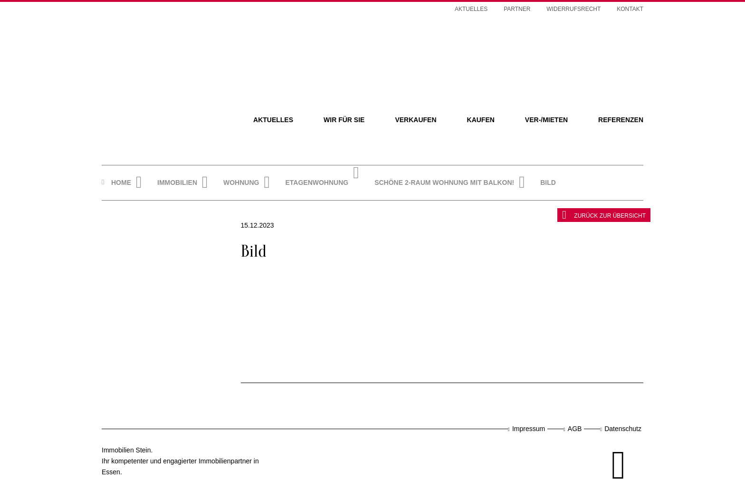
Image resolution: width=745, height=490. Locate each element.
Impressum (528, 428)
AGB (575, 428)
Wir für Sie (344, 120)
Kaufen (481, 120)
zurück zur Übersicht (604, 215)
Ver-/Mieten (546, 120)
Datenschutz (622, 428)
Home (121, 182)
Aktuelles (273, 120)
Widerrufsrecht (573, 9)
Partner (517, 9)
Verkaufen (415, 120)
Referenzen (620, 120)
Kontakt (630, 9)
